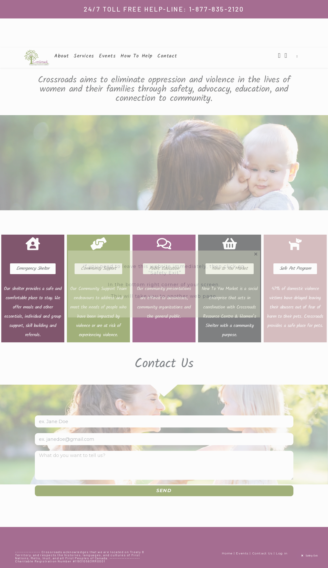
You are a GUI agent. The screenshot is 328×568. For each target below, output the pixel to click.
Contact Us (262, 553)
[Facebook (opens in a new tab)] (279, 55)
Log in (282, 553)
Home (227, 553)
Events (242, 553)
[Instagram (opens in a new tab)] (286, 55)
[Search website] (297, 56)
